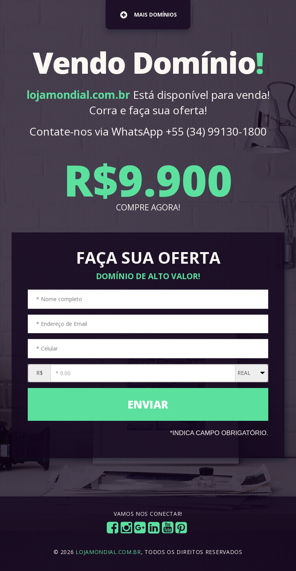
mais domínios (148, 14)
